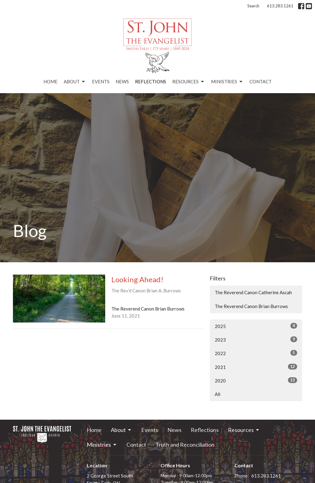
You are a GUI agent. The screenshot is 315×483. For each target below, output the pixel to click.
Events (101, 81)
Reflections (150, 81)
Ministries (227, 82)
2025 (256, 326)
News (122, 81)
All (217, 394)
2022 (256, 353)
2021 (256, 367)
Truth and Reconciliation (184, 444)
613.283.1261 (280, 5)
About (75, 82)
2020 (256, 380)
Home (50, 81)
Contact (260, 81)
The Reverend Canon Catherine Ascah (253, 292)
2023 (256, 339)
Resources (188, 82)
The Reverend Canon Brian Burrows (251, 306)
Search (253, 5)
